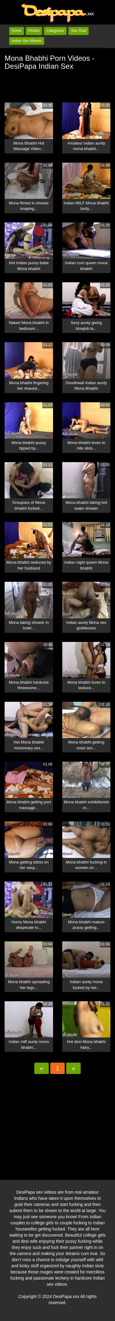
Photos (34, 31)
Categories (55, 31)
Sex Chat (78, 31)
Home (16, 31)
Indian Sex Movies (27, 41)
